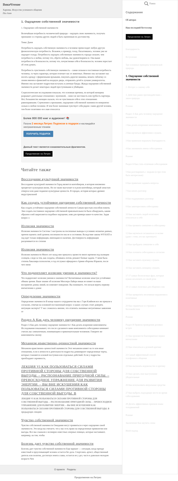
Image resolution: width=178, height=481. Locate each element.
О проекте (59, 469)
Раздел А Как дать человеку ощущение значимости (60, 319)
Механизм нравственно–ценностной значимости (58, 343)
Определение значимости (40, 296)
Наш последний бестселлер (139, 27)
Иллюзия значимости (37, 226)
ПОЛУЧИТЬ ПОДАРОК (38, 134)
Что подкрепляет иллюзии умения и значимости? (59, 273)
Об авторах (131, 20)
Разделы (71, 469)
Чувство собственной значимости (47, 420)
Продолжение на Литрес (139, 37)
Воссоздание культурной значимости (49, 179)
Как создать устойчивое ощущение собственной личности (66, 202)
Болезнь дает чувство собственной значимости (57, 443)
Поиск (149, 3)
